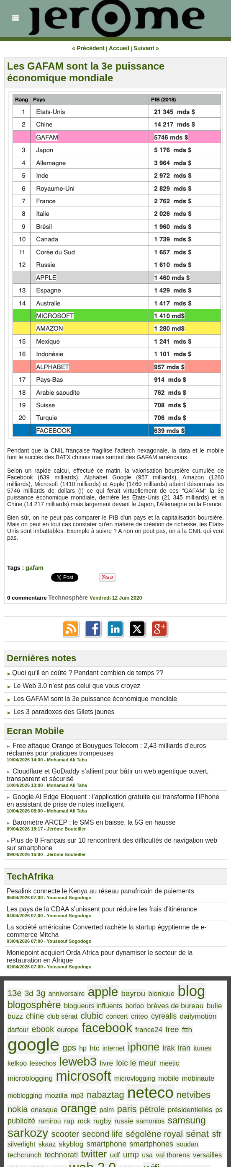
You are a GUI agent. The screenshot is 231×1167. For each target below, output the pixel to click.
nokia (16, 1065)
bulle (189, 986)
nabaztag (125, 1052)
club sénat (39, 995)
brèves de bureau (155, 986)
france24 (88, 1011)
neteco (165, 1050)
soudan (121, 1097)
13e (14, 975)
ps (195, 1065)
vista (155, 1109)
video (118, 1109)
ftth (122, 1011)
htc (207, 1011)
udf (12, 1109)
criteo (108, 995)
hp (196, 1011)
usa (41, 1109)
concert (88, 995)
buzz (206, 986)
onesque (40, 1065)
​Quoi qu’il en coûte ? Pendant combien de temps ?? (79, 672)
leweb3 (169, 1023)
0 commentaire (28, 597)
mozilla (82, 1052)
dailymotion (160, 995)
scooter (20, 1087)
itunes (96, 1024)
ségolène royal (98, 1086)
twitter (209, 1096)
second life (52, 1087)
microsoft (112, 1036)
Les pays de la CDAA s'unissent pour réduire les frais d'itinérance (91, 896)
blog (170, 974)
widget (17, 1121)
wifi (37, 1120)
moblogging (54, 1053)
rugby (92, 1077)
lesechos (138, 1024)
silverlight (173, 1087)
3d (27, 975)
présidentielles (169, 1065)
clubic (66, 995)
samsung (166, 1076)
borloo (119, 986)
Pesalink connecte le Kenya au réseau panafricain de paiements (90, 879)
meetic (34, 1038)
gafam (34, 567)
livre (194, 1024)
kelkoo (115, 1024)
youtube (126, 1121)
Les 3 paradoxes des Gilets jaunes (58, 708)
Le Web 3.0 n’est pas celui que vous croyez (69, 684)
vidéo (137, 1109)
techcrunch (148, 1097)
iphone (44, 1023)
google (152, 1008)
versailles (94, 1109)
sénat (136, 1086)
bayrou (119, 975)
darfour (188, 995)
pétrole (136, 1065)
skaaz (195, 1087)
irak (66, 1024)
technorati (180, 1096)
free (109, 1011)
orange (70, 1064)
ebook (210, 995)
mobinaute (22, 1053)
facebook (52, 1010)
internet (17, 1024)
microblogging (65, 1037)
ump (26, 1109)
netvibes (203, 1052)
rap (62, 1077)
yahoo (101, 1120)
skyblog (18, 1096)
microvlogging (157, 1038)
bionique (144, 976)
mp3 (100, 1053)
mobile (187, 1038)
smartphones (89, 1096)
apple (92, 974)
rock (75, 1077)
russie (111, 1077)
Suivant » (143, 48)
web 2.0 (185, 1107)
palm (95, 1065)
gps (184, 1011)
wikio (53, 1121)
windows (76, 1121)
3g (37, 976)
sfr (153, 1087)
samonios (134, 1077)
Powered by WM (115, 1148)
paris (113, 1065)
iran (79, 1024)
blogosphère (31, 985)
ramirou (44, 1077)
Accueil (119, 48)
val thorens (64, 1109)
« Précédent (91, 48)
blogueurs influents (82, 986)
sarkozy (204, 1076)
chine (15, 995)
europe (17, 1011)
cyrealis (129, 995)
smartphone (49, 1096)
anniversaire (60, 976)
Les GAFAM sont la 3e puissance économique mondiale (85, 71)
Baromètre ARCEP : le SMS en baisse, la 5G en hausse (85, 813)
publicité (20, 1077)
